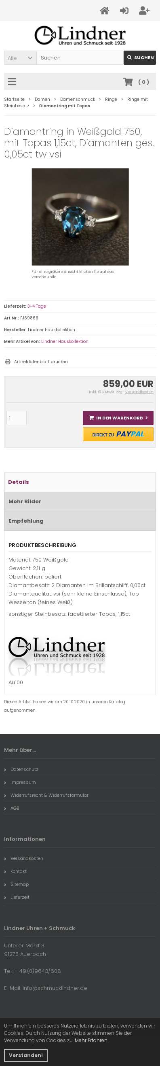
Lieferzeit (16, 897)
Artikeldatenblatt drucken (41, 362)
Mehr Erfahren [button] (91, 1040)
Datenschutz (21, 769)
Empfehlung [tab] (26, 521)
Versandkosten (139, 391)
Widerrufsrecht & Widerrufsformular (46, 795)
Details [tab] (18, 482)
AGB (11, 808)
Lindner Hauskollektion (64, 341)
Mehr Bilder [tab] (24, 501)
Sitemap (16, 884)
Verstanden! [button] (26, 1055)
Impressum (20, 782)
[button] (20, 58)
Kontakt (15, 871)
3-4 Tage (36, 306)
